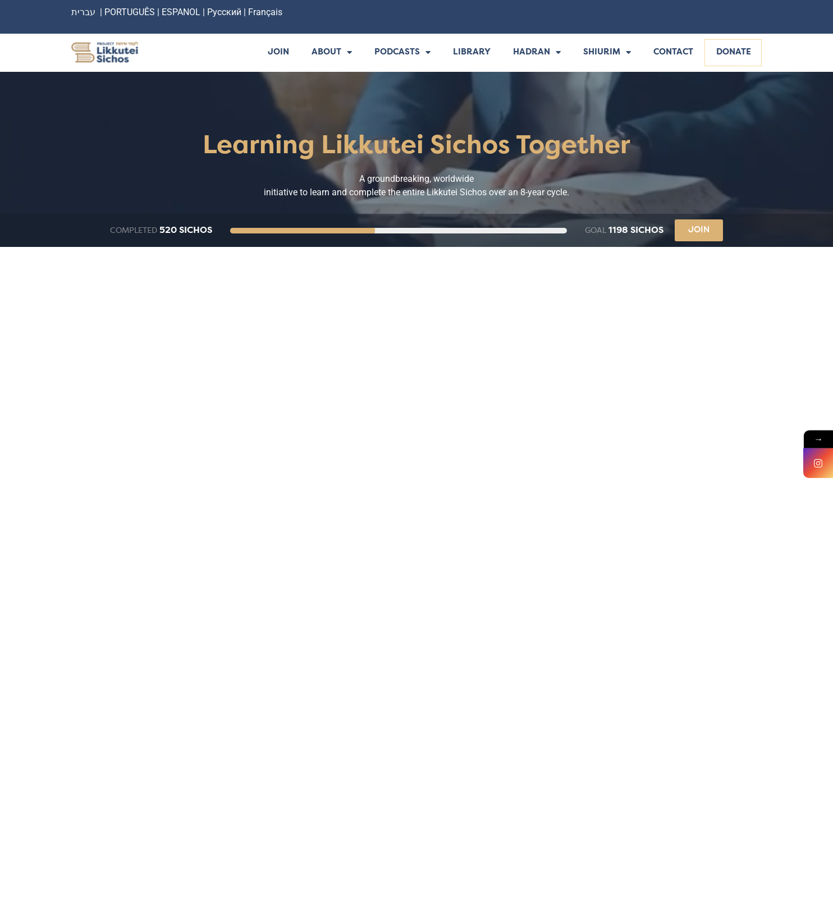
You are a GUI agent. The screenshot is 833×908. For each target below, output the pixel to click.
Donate (733, 52)
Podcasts (402, 53)
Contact (673, 52)
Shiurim (607, 53)
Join (278, 52)
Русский (225, 12)
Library (472, 52)
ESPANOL (181, 12)
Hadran (537, 53)
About (332, 53)
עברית (83, 12)
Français (265, 12)
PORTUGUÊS (129, 12)
